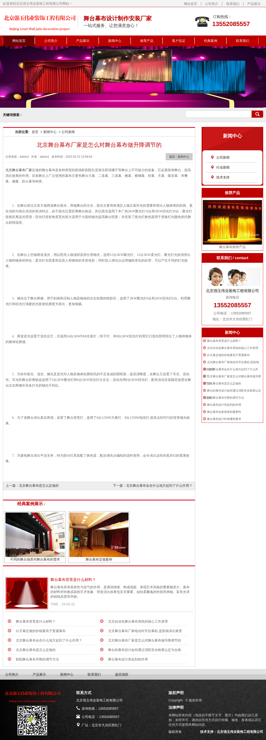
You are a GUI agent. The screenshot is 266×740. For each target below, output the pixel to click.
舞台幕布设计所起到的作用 (224, 404)
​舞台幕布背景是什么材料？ (224, 341)
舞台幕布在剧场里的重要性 (224, 412)
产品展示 (254, 4)
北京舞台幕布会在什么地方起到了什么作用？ (159, 485)
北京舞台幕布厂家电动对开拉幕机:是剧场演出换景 (145, 631)
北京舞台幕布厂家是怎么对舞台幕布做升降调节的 (144, 640)
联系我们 (232, 4)
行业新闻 (220, 167)
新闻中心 (114, 41)
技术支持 (220, 177)
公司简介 (211, 4)
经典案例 (210, 41)
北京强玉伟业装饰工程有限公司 (240, 732)
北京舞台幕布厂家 (18, 170)
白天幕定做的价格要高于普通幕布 (228, 355)
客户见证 (178, 41)
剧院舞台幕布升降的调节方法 (225, 397)
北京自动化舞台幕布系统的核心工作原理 (232, 348)
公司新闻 (220, 157)
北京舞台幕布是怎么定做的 (224, 383)
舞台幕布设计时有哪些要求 (224, 419)
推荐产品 (146, 41)
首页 (35, 132)
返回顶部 (121, 674)
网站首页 (190, 4)
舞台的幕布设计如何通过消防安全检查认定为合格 (144, 650)
